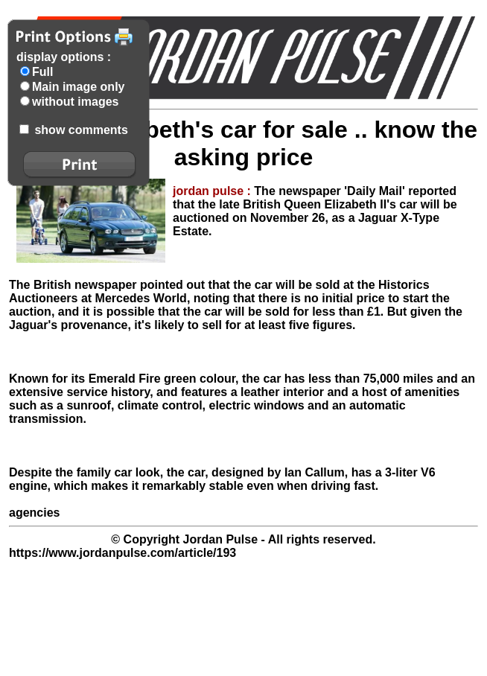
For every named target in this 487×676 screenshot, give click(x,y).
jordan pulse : (213, 191)
